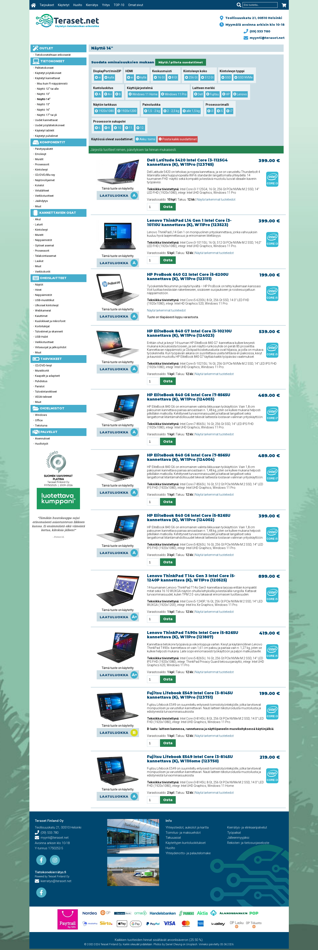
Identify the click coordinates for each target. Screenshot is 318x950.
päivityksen (135, 150)
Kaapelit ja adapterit (47, 375)
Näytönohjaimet (45, 180)
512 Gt (207, 77)
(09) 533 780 (257, 31)
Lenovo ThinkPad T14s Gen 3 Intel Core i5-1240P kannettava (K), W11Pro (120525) (191, 578)
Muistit (39, 159)
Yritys (106, 5)
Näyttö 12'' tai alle (48, 88)
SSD (226, 77)
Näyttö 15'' (43, 104)
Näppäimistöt (43, 240)
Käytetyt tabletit (44, 130)
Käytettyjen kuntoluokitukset (186, 843)
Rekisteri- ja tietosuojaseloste (248, 843)
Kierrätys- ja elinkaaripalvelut (247, 828)
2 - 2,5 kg (171, 111)
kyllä (109, 77)
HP (226, 94)
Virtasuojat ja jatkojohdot (50, 347)
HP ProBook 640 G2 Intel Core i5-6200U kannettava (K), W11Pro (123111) (188, 276)
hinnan (154, 150)
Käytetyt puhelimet (46, 135)
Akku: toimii (145, 139)
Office (39, 420)
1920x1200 (126, 111)
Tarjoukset (47, 5)
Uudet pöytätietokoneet (50, 125)
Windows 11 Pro (174, 94)
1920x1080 (104, 111)
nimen (120, 150)
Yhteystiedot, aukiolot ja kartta (187, 828)
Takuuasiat (173, 838)
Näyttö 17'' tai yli (47, 115)
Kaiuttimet (41, 316)
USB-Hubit (41, 336)
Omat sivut (135, 5)
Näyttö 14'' (43, 99)
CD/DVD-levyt (43, 365)
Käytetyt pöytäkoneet (48, 73)
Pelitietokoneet (44, 67)
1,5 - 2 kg (152, 111)
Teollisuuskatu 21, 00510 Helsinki (253, 18)
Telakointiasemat (45, 255)
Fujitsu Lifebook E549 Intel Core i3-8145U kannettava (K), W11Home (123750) (190, 759)
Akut (38, 219)
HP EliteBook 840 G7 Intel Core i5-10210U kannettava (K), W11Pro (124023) (189, 333)
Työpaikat (234, 833)
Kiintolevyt (41, 169)
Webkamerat (43, 310)
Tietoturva (41, 425)
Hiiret (38, 289)
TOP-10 (119, 5)
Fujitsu (212, 94)
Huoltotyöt (41, 443)
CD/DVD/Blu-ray (45, 174)
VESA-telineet (43, 396)
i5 (220, 111)
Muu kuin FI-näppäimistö (52, 83)
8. (107, 127)
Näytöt (39, 284)
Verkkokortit (42, 271)
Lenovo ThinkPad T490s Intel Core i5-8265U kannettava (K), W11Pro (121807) (192, 635)
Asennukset (42, 438)
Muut (38, 206)
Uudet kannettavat (46, 120)
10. (118, 127)
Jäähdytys (41, 201)
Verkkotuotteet (44, 195)
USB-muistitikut (44, 300)
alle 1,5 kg (191, 111)
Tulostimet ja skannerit (49, 331)
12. (140, 127)
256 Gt (191, 77)
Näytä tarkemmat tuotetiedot (216, 199)
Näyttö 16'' (43, 109)
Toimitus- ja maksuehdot (183, 833)
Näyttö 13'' (43, 94)
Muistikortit (42, 370)
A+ (108, 94)
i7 (229, 111)
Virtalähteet (42, 190)
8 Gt (172, 77)
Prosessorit (42, 164)
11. (129, 127)
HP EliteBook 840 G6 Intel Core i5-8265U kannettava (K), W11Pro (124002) (188, 517)
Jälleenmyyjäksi (238, 838)
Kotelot (39, 185)
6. (98, 127)
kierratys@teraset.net (53, 881)
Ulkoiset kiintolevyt (47, 305)
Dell (198, 94)
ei (98, 77)
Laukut (39, 261)
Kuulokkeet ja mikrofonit (50, 321)
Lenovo (240, 94)
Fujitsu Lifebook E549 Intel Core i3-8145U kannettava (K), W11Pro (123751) (190, 695)
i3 (210, 111)
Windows (41, 415)
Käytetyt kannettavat (47, 78)
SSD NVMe (243, 77)
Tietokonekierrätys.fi (50, 872)
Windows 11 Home (143, 94)
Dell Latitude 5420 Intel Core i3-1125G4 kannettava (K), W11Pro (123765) (187, 162)
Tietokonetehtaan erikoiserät (53, 54)
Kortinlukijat (42, 326)
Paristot (40, 386)
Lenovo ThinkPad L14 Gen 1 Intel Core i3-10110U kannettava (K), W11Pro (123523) (189, 222)
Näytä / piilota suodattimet (180, 62)
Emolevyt (40, 154)
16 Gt (159, 77)
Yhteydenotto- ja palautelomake (189, 854)
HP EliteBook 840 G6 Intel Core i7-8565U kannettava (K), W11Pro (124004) (188, 457)
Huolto (78, 5)
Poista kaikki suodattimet (178, 139)
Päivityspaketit (44, 148)
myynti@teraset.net (264, 38)
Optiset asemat (44, 245)
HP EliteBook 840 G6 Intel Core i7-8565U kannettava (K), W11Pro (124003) (188, 397)
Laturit (39, 224)
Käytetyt (64, 5)
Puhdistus (41, 381)
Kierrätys (92, 5)
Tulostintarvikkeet (46, 391)
